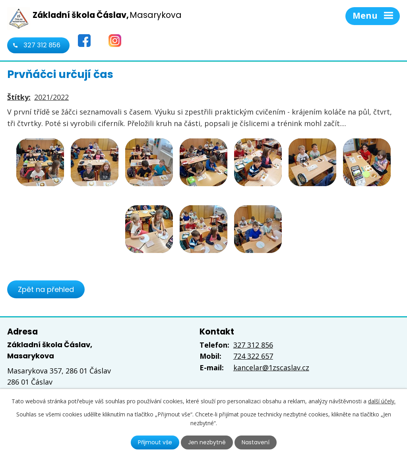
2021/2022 (51, 97)
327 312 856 (41, 45)
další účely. (381, 401)
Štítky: (19, 97)
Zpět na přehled (46, 289)
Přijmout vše (155, 442)
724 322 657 (253, 356)
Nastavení (255, 442)
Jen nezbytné (207, 442)
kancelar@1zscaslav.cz (271, 367)
